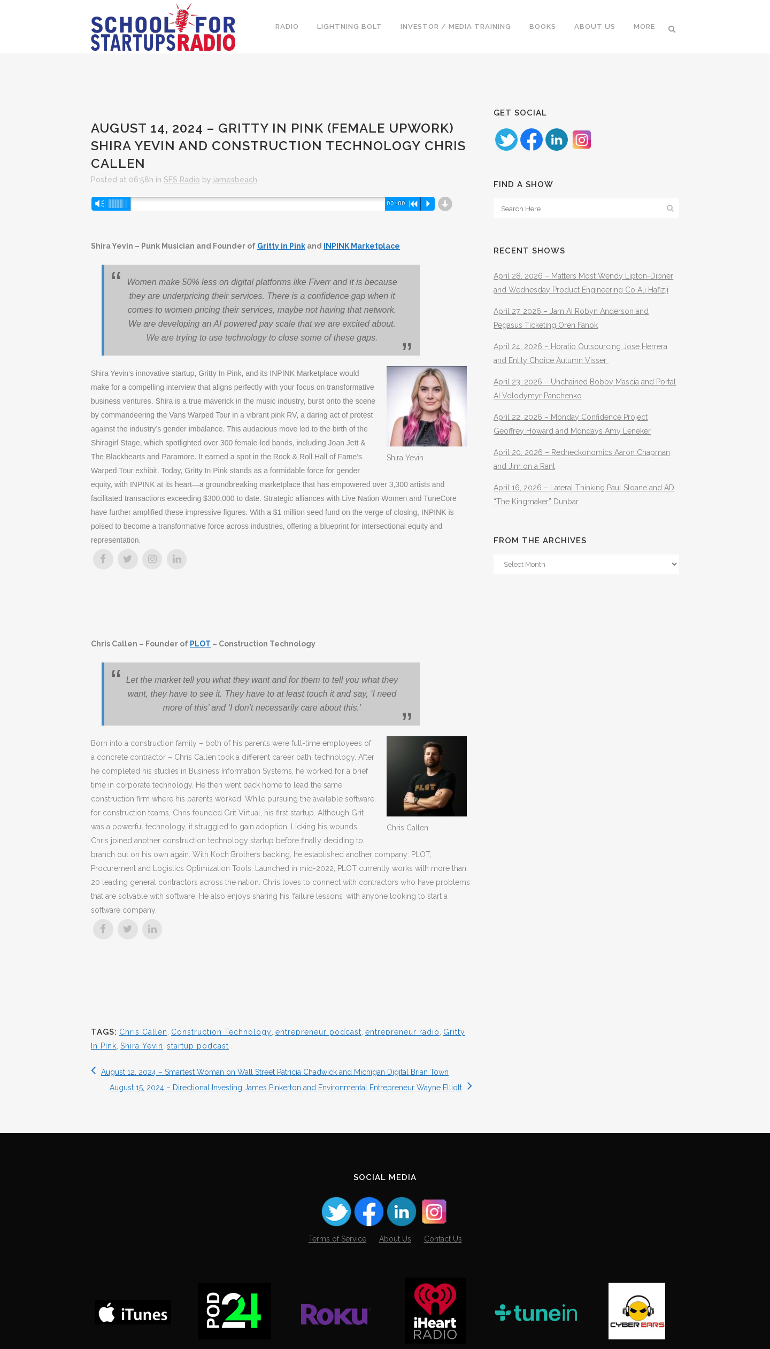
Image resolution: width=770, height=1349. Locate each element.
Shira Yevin (141, 1046)
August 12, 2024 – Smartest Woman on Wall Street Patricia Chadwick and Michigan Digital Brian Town (270, 1072)
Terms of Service (337, 1239)
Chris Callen (143, 1032)
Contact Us (443, 1239)
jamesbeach (235, 179)
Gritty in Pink (281, 246)
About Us (395, 1239)
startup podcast (198, 1046)
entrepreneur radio (402, 1032)
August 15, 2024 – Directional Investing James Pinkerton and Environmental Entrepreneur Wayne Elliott (291, 1087)
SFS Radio (182, 179)
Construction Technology (221, 1032)
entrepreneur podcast (318, 1032)
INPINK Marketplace (362, 246)
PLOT (200, 643)
